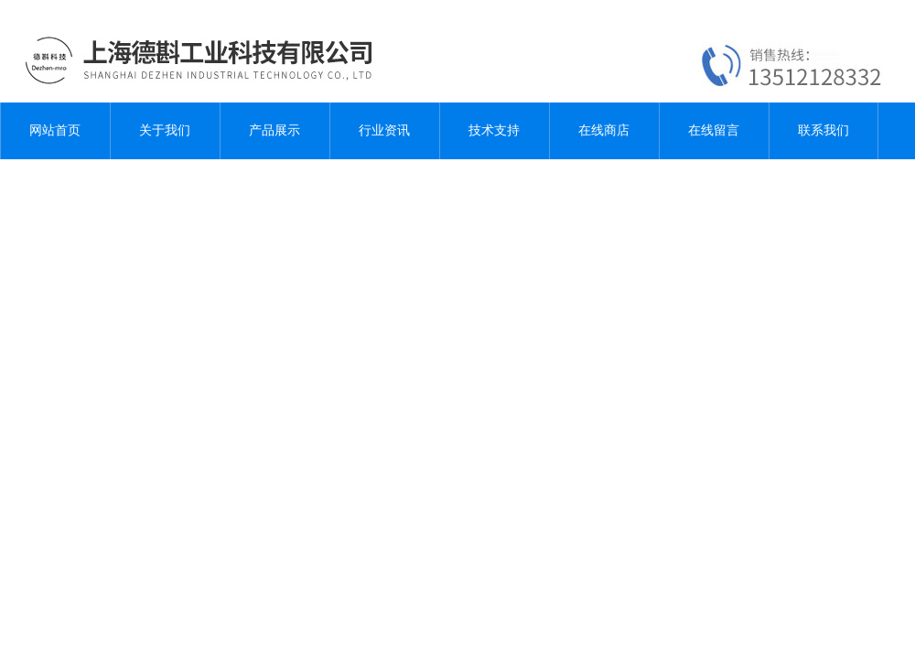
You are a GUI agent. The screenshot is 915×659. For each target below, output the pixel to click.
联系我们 (823, 130)
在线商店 (604, 130)
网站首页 (55, 130)
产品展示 (274, 130)
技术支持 (494, 130)
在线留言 (713, 130)
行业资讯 (384, 130)
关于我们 (164, 130)
